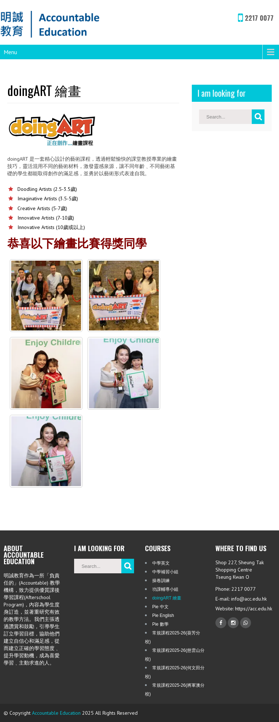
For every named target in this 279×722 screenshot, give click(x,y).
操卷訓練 (161, 580)
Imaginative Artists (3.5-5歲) (47, 198)
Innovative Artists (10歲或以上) (51, 227)
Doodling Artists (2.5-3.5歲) (47, 189)
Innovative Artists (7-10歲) (45, 217)
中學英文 (161, 563)
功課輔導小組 (165, 589)
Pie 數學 (160, 624)
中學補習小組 (165, 571)
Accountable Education (56, 713)
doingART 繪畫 (166, 598)
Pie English (163, 615)
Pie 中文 (160, 606)
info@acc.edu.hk (249, 598)
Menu (10, 52)
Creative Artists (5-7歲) (42, 208)
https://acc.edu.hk (253, 608)
